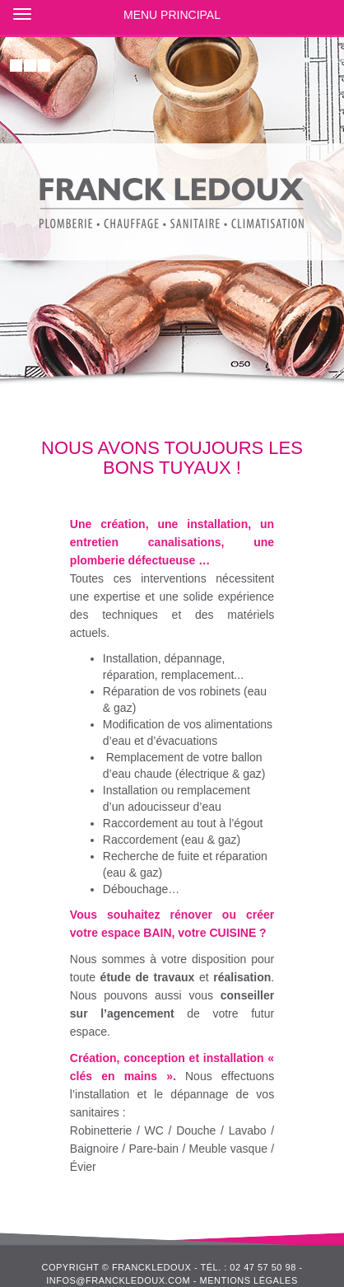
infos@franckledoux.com (118, 1280)
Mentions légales (248, 1280)
